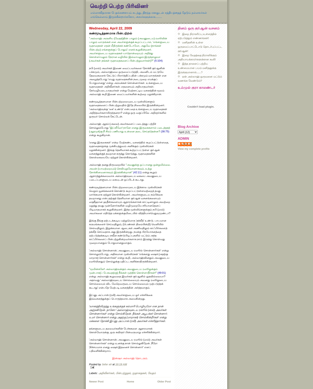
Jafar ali (187, 143)
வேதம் (152, 373)
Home (130, 381)
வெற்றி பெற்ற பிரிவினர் (119, 6)
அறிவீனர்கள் (106, 373)
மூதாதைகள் (139, 373)
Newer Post (96, 381)
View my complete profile (194, 148)
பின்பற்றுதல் (123, 373)
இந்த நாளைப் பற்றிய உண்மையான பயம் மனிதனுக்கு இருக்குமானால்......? (197, 68)
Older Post (164, 381)
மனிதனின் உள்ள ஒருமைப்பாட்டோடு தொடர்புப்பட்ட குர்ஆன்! (200, 47)
